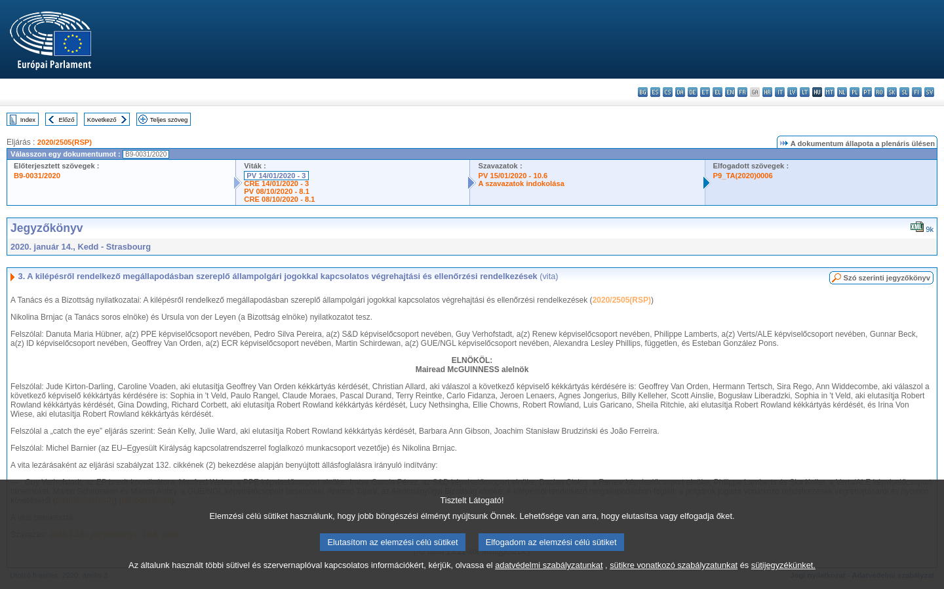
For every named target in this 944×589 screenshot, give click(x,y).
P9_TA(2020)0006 (743, 176)
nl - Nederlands (842, 92)
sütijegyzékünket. (783, 577)
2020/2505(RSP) (64, 142)
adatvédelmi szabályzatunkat (548, 577)
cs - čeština (668, 92)
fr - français (742, 92)
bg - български (643, 92)
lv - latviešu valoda (792, 92)
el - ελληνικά (717, 92)
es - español (655, 92)
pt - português (867, 92)
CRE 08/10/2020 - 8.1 (279, 199)
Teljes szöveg (169, 119)
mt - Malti (830, 92)
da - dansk (680, 92)
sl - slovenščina (904, 92)
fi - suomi (917, 92)
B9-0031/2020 (37, 176)
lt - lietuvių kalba (805, 92)
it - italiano (780, 92)
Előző (67, 119)
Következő (102, 119)
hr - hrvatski (767, 92)
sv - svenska (929, 92)
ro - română (879, 92)
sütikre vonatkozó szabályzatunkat (674, 577)
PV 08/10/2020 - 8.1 (276, 191)
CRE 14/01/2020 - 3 (276, 183)
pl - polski (854, 92)
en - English (730, 92)
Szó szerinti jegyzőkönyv (887, 278)
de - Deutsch (693, 92)
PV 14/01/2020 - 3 (275, 176)
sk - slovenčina (892, 92)
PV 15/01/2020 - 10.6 (512, 176)
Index (27, 119)
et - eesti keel (705, 92)
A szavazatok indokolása (521, 183)
